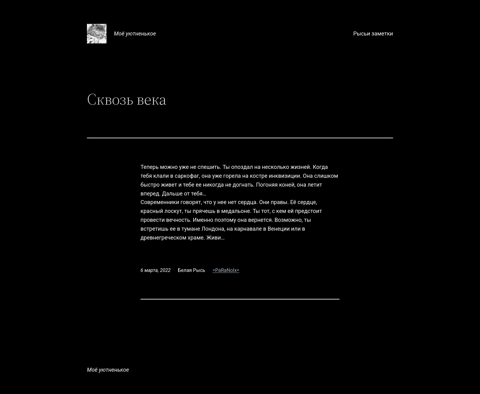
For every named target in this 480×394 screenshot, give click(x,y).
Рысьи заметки (373, 33)
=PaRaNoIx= (225, 270)
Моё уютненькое (135, 33)
